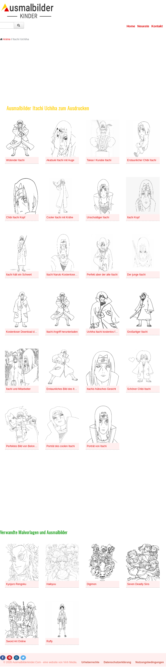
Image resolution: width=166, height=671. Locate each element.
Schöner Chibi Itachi (139, 389)
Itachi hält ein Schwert (19, 274)
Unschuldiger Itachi (98, 217)
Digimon (91, 584)
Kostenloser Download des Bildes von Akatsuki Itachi (37, 331)
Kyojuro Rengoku (16, 584)
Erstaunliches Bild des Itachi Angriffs (67, 389)
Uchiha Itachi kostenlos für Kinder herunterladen (115, 331)
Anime (6, 39)
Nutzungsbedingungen (149, 662)
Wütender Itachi (15, 160)
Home (131, 26)
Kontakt (157, 26)
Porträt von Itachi (97, 446)
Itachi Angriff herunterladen (62, 331)
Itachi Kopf (133, 217)
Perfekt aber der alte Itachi (102, 274)
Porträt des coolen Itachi (60, 446)
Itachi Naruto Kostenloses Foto (64, 274)
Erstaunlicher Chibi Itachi (141, 160)
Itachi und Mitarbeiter (18, 389)
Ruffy (49, 641)
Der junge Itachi (136, 274)
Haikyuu (51, 584)
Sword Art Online (16, 641)
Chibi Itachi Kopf (15, 217)
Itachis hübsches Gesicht (101, 389)
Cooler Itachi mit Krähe (59, 217)
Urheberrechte (90, 662)
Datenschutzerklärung (117, 662)
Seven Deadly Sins (138, 584)
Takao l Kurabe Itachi (99, 160)
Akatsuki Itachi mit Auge (60, 160)
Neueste (143, 26)
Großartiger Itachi (137, 331)
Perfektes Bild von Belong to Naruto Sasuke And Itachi (37, 446)
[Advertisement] (83, 76)
